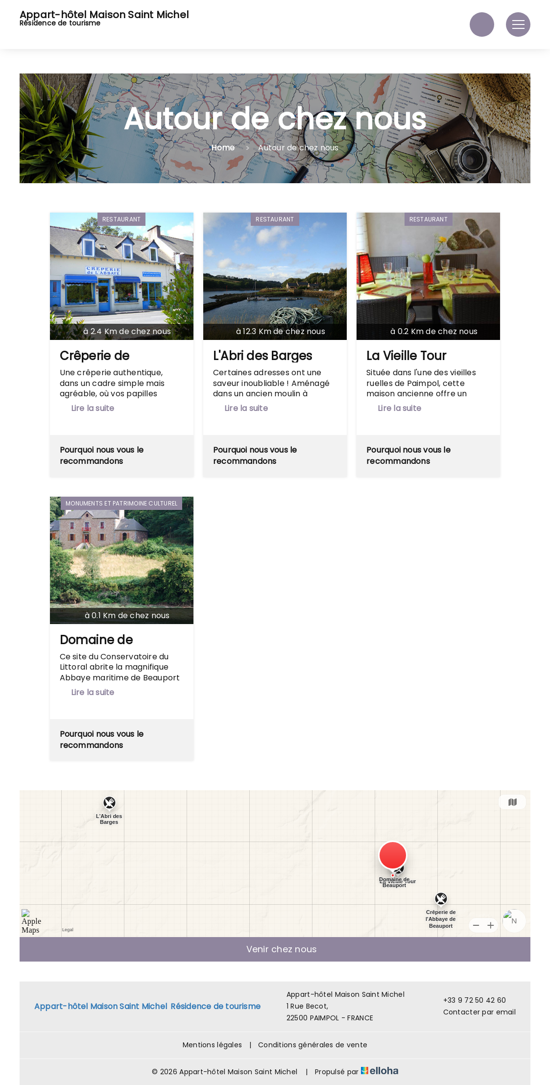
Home (223, 147)
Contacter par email (474, 1012)
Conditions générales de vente (312, 1045)
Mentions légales (212, 1045)
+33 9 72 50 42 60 (469, 1000)
